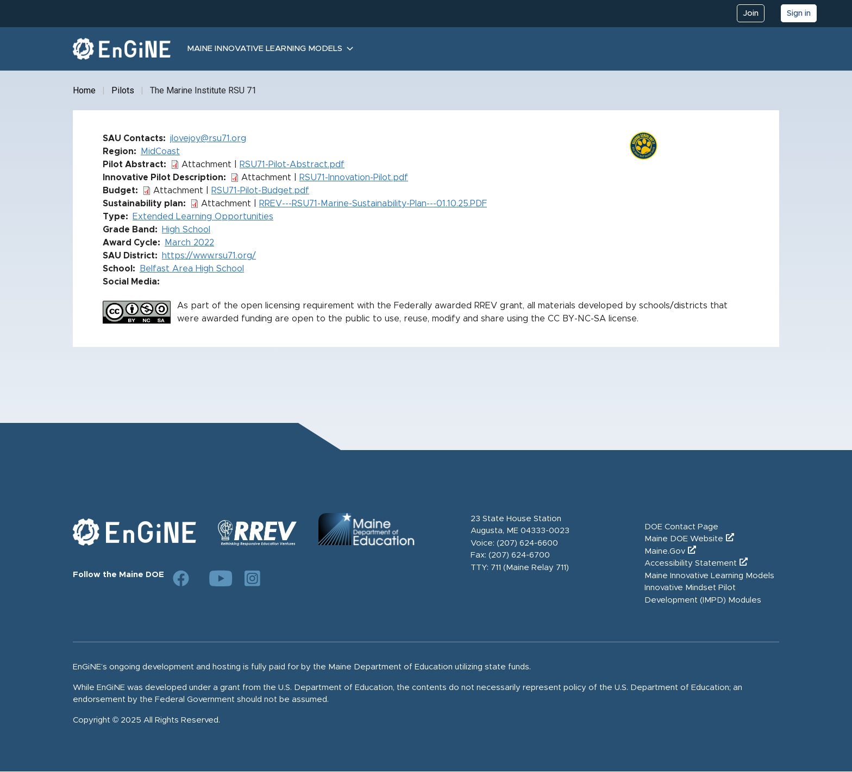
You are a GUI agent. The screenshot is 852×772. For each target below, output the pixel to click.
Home (84, 90)
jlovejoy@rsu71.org (208, 138)
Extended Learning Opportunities (203, 216)
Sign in (799, 13)
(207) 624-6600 (527, 543)
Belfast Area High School (192, 268)
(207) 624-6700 (519, 555)
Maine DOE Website (683, 539)
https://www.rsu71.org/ (209, 255)
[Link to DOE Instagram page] (253, 578)
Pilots (122, 90)
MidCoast (160, 151)
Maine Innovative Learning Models (264, 49)
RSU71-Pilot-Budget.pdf (260, 190)
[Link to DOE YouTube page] (217, 578)
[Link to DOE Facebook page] (181, 578)
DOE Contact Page (681, 527)
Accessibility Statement (690, 563)
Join (751, 13)
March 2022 (189, 242)
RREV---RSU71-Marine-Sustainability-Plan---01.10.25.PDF (373, 203)
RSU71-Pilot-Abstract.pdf (292, 164)
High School (186, 229)
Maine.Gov (664, 551)
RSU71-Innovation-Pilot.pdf (353, 177)
